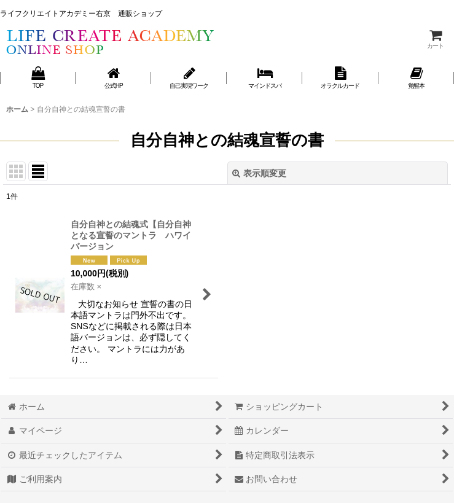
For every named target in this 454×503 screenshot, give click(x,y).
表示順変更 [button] (259, 173)
